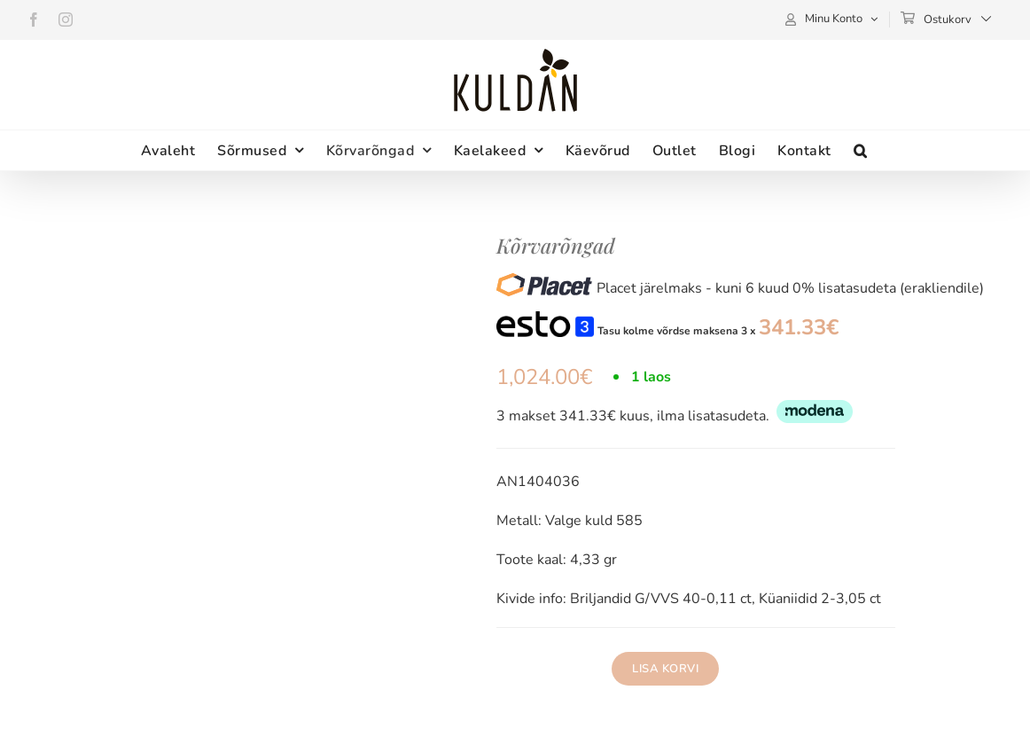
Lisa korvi (665, 669)
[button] (861, 150)
